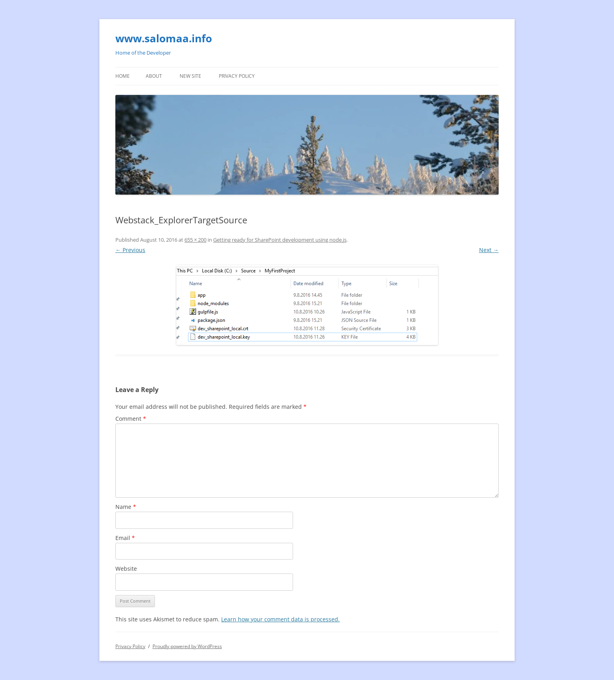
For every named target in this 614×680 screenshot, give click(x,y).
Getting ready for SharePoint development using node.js (280, 239)
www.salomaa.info (163, 38)
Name (125, 506)
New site (190, 76)
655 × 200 (195, 239)
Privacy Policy (237, 76)
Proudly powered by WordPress (187, 646)
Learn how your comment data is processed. (280, 619)
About (154, 76)
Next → (489, 250)
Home (122, 76)
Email (125, 538)
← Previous (130, 250)
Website (126, 568)
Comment (130, 418)
